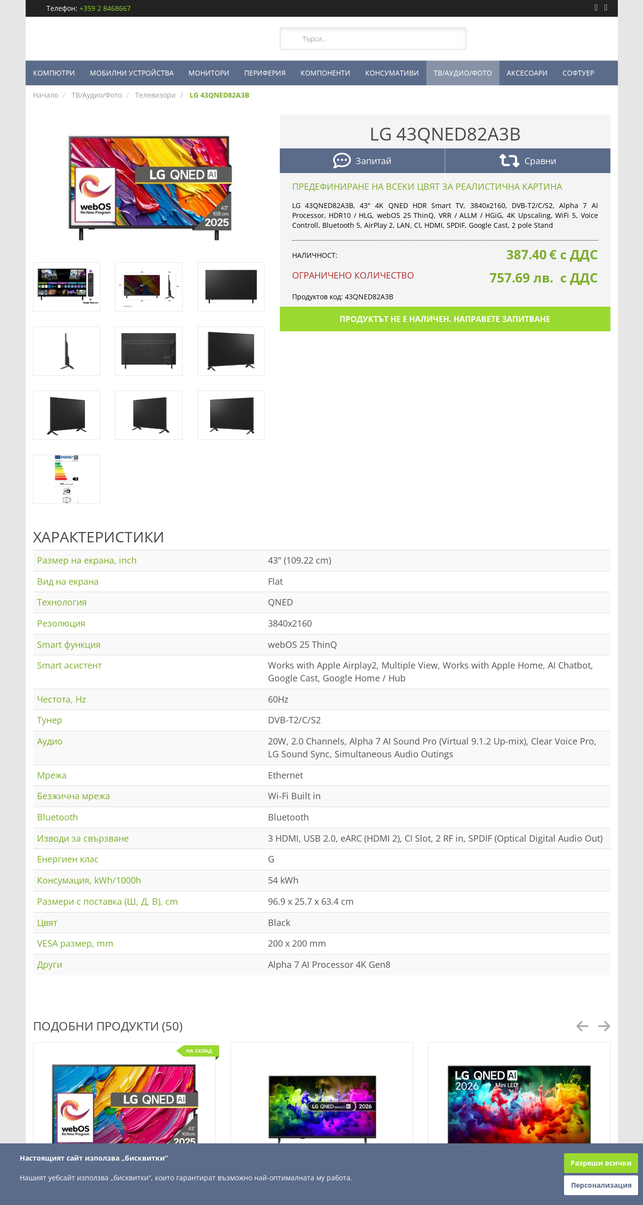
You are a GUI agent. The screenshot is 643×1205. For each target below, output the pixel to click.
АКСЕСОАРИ (527, 72)
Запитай (362, 162)
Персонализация (601, 1185)
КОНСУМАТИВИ (392, 72)
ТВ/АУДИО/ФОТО (463, 72)
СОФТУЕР (578, 72)
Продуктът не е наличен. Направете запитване (445, 319)
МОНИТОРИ (209, 72)
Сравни (527, 162)
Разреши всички (601, 1163)
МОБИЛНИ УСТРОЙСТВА (132, 72)
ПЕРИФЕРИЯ (265, 72)
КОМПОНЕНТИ (325, 72)
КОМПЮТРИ (54, 72)
